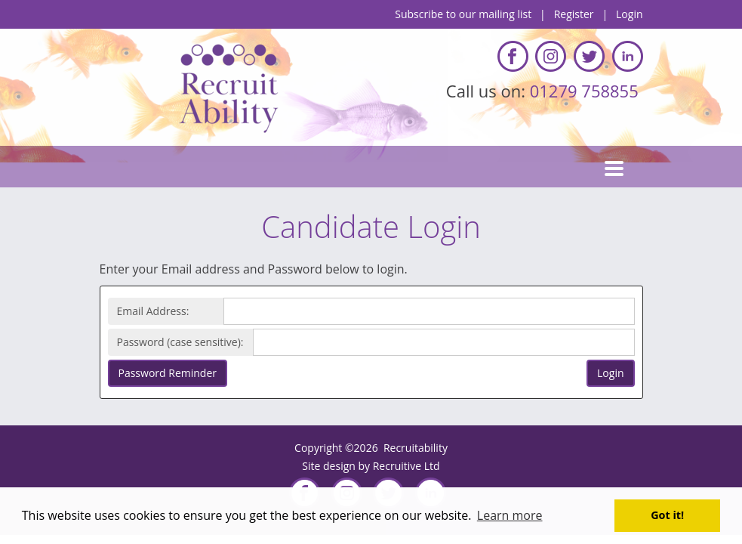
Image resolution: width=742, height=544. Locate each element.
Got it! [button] (667, 515)
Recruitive (397, 466)
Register (574, 14)
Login (629, 14)
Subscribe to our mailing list (463, 14)
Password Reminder (168, 373)
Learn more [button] (510, 515)
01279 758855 (586, 90)
